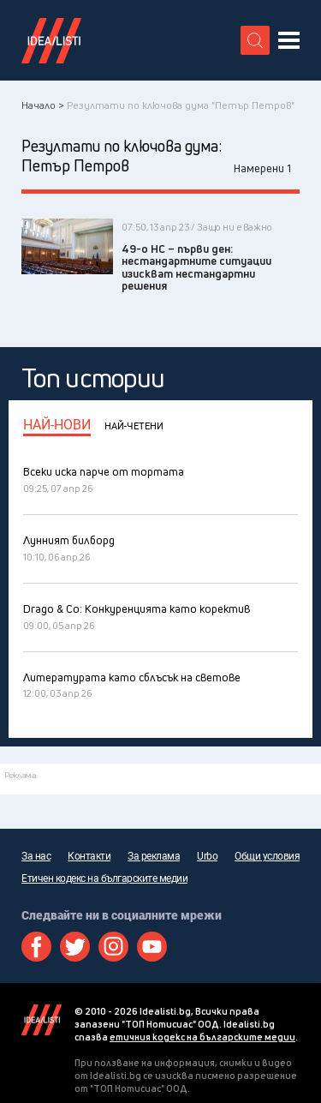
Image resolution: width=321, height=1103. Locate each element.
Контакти (89, 856)
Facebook (36, 947)
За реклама (154, 856)
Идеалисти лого (51, 40)
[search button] (255, 40)
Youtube (152, 947)
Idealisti (41, 1019)
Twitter (75, 947)
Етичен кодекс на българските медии (104, 878)
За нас (36, 856)
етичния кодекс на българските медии (202, 1036)
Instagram (113, 947)
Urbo (207, 856)
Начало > (42, 105)
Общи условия (267, 856)
